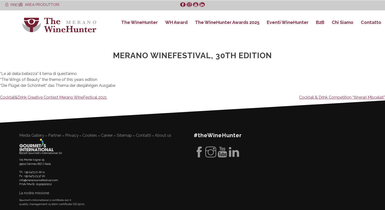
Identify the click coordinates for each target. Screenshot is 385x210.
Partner (54, 135)
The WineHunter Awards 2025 (227, 22)
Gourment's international (36, 144)
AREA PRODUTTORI (39, 4)
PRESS (13, 5)
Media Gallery (31, 135)
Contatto (371, 22)
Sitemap (124, 135)
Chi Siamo (342, 22)
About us (163, 135)
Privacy (71, 135)
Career (107, 135)
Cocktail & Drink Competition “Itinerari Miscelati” (342, 97)
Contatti (143, 135)
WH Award (176, 22)
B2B (320, 22)
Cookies (89, 135)
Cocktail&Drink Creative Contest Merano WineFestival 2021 (53, 97)
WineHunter (59, 25)
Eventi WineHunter (287, 22)
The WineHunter (139, 22)
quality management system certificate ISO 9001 (52, 204)
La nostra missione (34, 193)
